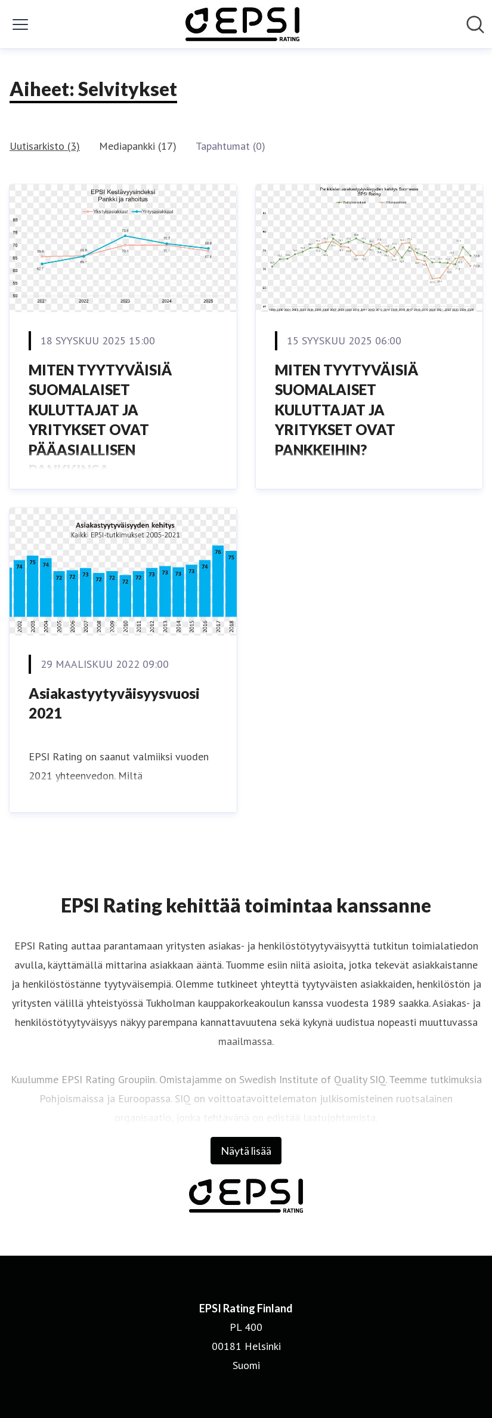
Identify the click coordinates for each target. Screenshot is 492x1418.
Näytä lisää (246, 1150)
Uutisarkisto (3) (45, 146)
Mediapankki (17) (138, 146)
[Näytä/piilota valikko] (20, 24)
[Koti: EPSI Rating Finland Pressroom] (242, 24)
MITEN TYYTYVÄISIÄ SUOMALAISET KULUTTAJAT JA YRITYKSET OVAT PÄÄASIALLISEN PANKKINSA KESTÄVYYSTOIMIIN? (101, 430)
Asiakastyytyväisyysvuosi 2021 (114, 703)
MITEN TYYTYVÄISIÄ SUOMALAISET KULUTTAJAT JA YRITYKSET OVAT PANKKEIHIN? (346, 409)
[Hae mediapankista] (475, 24)
